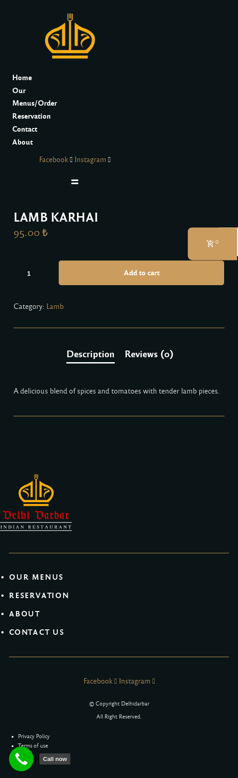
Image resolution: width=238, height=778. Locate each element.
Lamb (55, 306)
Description (90, 354)
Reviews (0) (149, 354)
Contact (24, 129)
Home (22, 77)
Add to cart (142, 273)
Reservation (31, 116)
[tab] (90, 354)
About (22, 142)
